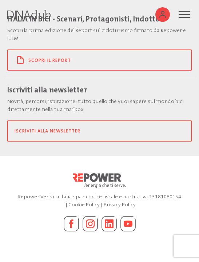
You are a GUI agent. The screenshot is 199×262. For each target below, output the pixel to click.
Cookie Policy (84, 204)
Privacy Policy (120, 204)
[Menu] (184, 14)
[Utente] (162, 14)
